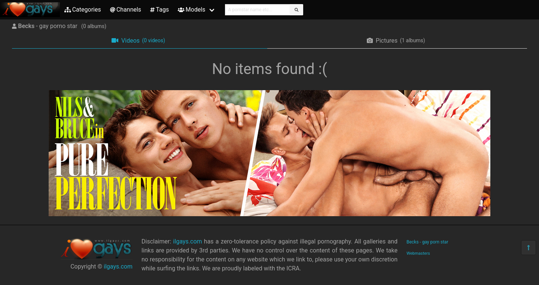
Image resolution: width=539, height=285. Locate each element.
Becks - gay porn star (427, 242)
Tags (159, 9)
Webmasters (418, 253)
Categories (82, 9)
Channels (125, 9)
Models (191, 9)
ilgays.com (118, 266)
